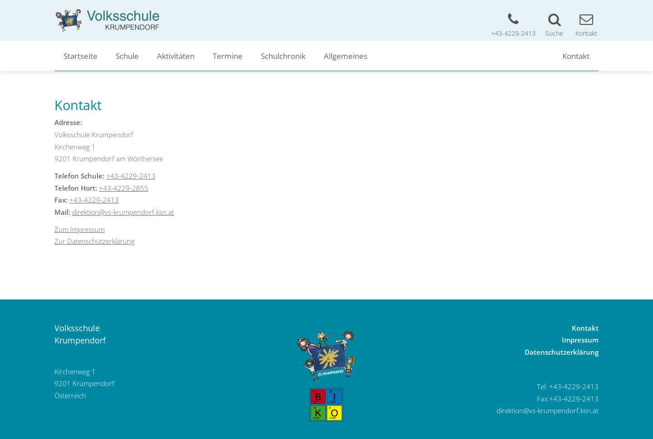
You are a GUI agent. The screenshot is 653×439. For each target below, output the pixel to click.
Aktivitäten (176, 55)
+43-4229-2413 (131, 175)
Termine (228, 55)
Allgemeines (345, 55)
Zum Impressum (79, 229)
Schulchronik (283, 55)
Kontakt (576, 55)
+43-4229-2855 (123, 188)
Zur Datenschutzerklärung (94, 241)
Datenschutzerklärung (562, 352)
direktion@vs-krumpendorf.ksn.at (123, 212)
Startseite (80, 55)
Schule (127, 55)
